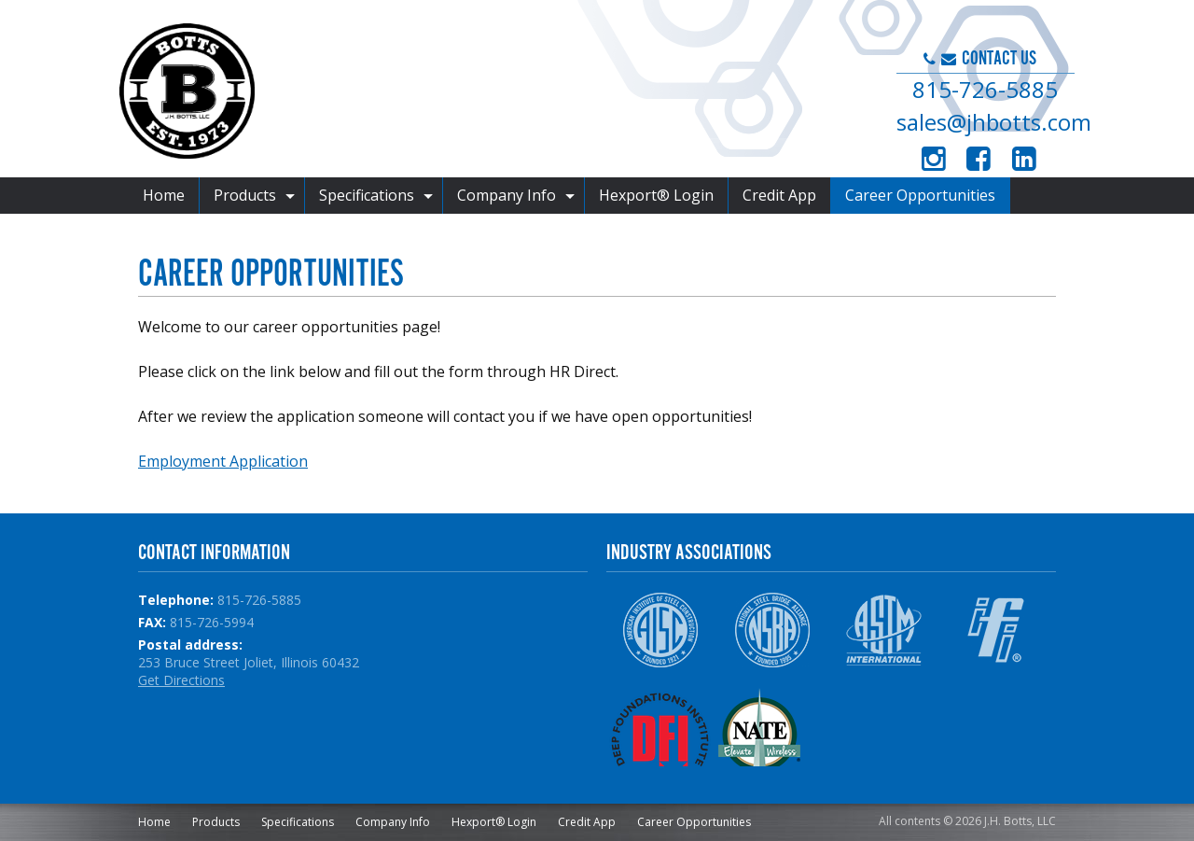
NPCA (883, 727)
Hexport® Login (656, 195)
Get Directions (181, 680)
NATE (772, 727)
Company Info (506, 195)
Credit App (779, 195)
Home (164, 195)
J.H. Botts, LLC (438, 93)
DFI (660, 727)
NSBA (772, 630)
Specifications (366, 195)
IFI (995, 630)
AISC (660, 630)
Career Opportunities (920, 195)
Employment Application (223, 461)
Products (245, 195)
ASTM (883, 630)
